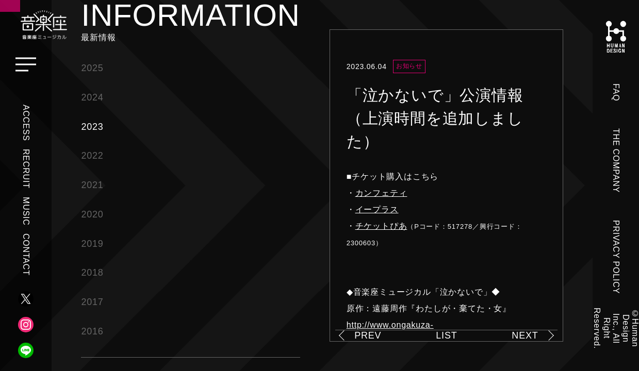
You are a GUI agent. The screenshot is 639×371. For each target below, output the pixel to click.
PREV (367, 335)
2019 (92, 244)
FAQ (616, 92)
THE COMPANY (616, 160)
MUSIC (26, 211)
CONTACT (26, 254)
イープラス (377, 209)
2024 (92, 97)
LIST (446, 335)
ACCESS (26, 123)
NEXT (525, 335)
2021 (92, 185)
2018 (92, 272)
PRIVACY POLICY (616, 257)
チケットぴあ (381, 226)
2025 (92, 68)
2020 (92, 214)
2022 (92, 155)
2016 (92, 331)
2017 (92, 302)
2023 (92, 127)
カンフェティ (381, 193)
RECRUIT (26, 169)
